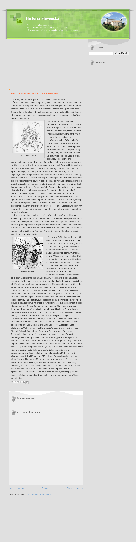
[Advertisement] (46, 64)
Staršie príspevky (75, 488)
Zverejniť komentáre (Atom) (39, 494)
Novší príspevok (16, 488)
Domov (45, 488)
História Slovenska (42, 18)
